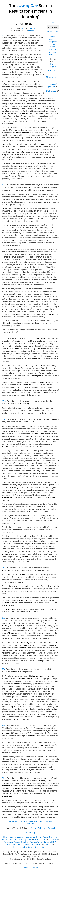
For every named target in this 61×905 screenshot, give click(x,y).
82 (3, 618)
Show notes (48, 821)
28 (3, 338)
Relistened (42, 828)
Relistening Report (12, 842)
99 (3, 725)
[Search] (53, 27)
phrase (32, 28)
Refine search (52, 31)
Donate (52, 54)
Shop (30, 839)
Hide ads (26, 867)
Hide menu (52, 22)
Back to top (30, 832)
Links (9, 844)
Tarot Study (53, 839)
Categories (52, 41)
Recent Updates (20, 847)
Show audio (30, 824)
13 (5, 338)
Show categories (35, 821)
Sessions (52, 39)
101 (3, 419)
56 (3, 669)
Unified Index (27, 844)
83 (3, 35)
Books (52, 44)
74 (3, 778)
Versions (38, 844)
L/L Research (51, 91)
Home (52, 36)
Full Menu (52, 71)
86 (3, 185)
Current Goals (34, 847)
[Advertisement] (30, 887)
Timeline (24, 842)
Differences (48, 844)
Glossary (52, 52)
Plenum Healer (52, 77)
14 (5, 401)
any (22, 28)
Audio (52, 47)
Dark (52, 64)
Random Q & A (50, 842)
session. (31, 31)
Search (13, 837)
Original (52, 66)
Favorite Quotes (40, 839)
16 (5, 778)
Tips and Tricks (36, 842)
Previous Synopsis (9, 839)
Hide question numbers (17, 821)
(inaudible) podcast (52, 85)
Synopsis (52, 49)
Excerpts (16, 844)
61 (3, 567)
